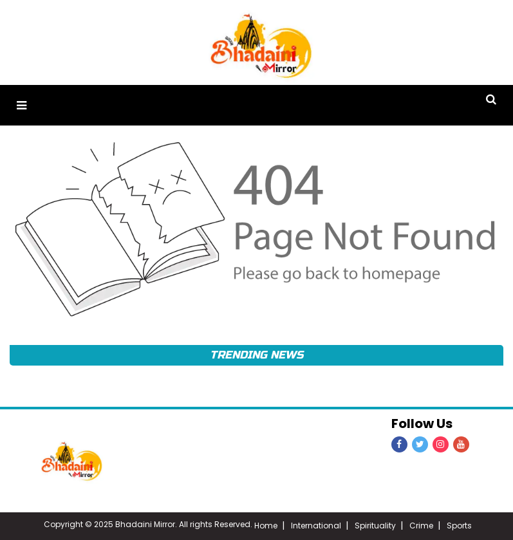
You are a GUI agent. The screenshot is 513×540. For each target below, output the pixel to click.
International (316, 525)
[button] (21, 105)
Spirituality (375, 525)
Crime (421, 525)
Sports (459, 525)
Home (265, 525)
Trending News (256, 355)
